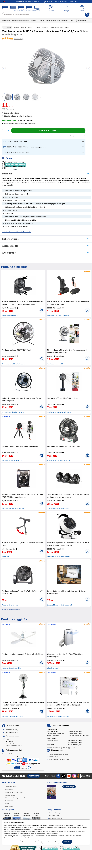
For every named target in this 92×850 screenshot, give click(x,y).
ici (28, 837)
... (88, 20)
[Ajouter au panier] (48, 130)
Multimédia (25, 20)
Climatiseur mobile (53, 668)
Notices (7, 803)
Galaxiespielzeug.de (55, 813)
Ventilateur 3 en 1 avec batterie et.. (58, 316)
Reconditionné (81, 20)
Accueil (16, 27)
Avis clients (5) (9, 253)
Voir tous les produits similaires (10, 609)
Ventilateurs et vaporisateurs (59, 27)
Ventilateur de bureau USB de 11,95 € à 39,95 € (16, 232)
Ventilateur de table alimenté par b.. (58, 460)
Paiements (10, 754)
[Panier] (82, 8)
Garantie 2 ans (53, 756)
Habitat (42, 20)
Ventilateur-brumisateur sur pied (12, 716)
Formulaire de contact (12, 736)
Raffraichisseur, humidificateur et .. (58, 716)
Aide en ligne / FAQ (12, 730)
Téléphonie (64, 20)
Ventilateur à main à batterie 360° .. (13, 460)
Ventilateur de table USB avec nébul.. (14, 508)
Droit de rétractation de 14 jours (58, 754)
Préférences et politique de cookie (15, 798)
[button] (13, 123)
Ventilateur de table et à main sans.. (59, 412)
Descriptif (7, 174)
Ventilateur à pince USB (55, 364)
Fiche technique (10, 239)
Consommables (16, 20)
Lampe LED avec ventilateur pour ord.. (59, 605)
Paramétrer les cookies (51, 842)
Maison (30, 27)
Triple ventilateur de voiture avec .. (58, 508)
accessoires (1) (10, 246)
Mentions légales (10, 795)
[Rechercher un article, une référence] (46, 14)
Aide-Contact (74, 1)
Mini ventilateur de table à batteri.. (13, 412)
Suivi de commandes (60, 1)
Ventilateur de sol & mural (10, 605)
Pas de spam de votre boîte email (59, 759)
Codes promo (9, 801)
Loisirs (33, 20)
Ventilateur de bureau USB (10, 316)
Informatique (6, 20)
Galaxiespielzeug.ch (55, 818)
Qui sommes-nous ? (11, 786)
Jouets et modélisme (53, 20)
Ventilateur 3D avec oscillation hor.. (58, 557)
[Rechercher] (87, 15)
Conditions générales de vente (14, 792)
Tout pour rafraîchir (41, 27)
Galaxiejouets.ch (54, 815)
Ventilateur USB (7, 557)
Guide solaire (9, 806)
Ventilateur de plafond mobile (11, 668)
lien (41, 829)
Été (72, 20)
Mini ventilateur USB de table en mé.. (14, 364)
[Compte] (67, 8)
